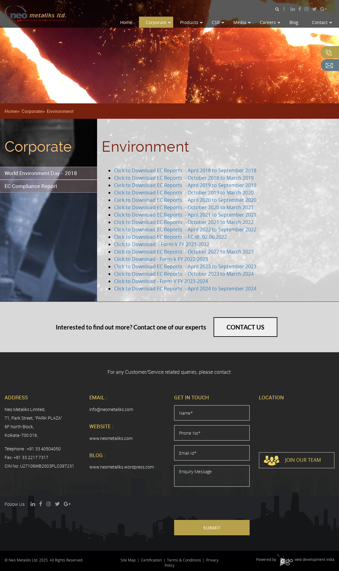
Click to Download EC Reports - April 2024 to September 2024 (186, 288)
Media (242, 22)
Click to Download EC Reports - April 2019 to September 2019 (185, 185)
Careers (270, 22)
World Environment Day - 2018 (41, 173)
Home (126, 22)
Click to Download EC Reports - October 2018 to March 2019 (184, 177)
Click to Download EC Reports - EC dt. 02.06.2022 (170, 237)
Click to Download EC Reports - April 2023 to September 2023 (185, 266)
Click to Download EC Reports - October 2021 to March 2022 (184, 222)
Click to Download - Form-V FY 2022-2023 (161, 259)
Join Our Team (292, 460)
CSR (218, 22)
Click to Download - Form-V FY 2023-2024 (161, 281)
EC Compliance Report (31, 186)
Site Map (128, 560)
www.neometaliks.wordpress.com (121, 467)
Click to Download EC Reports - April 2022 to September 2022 (185, 229)
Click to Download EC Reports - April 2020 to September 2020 (185, 200)
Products (191, 22)
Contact (322, 22)
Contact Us (245, 327)
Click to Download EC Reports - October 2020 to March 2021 (184, 207)
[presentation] (221, 503)
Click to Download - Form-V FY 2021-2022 (161, 244)
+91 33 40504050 (44, 449)
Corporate (158, 22)
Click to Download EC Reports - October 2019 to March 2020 (184, 192)
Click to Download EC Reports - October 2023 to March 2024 (184, 273)
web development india (305, 559)
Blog (293, 22)
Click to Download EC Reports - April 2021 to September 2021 (185, 214)
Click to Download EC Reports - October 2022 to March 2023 (184, 251)
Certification (151, 560)
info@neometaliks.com (111, 409)
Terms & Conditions (184, 560)
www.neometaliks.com (111, 438)
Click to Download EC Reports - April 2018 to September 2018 (185, 170)
